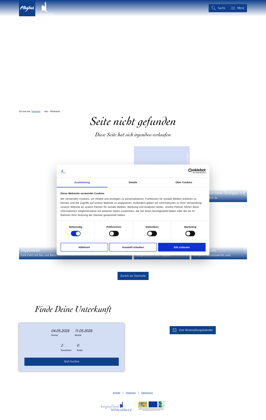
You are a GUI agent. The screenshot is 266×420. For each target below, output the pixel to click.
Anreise (54, 335)
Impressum (131, 393)
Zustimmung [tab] (82, 182)
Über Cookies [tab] (184, 182)
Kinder (80, 350)
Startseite (36, 111)
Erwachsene (66, 350)
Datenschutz (147, 393)
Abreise (78, 335)
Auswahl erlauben (133, 247)
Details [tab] (133, 182)
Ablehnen (84, 247)
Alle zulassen (182, 247)
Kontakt (116, 393)
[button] (133, 276)
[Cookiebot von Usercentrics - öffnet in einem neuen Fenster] (191, 171)
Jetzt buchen (71, 361)
